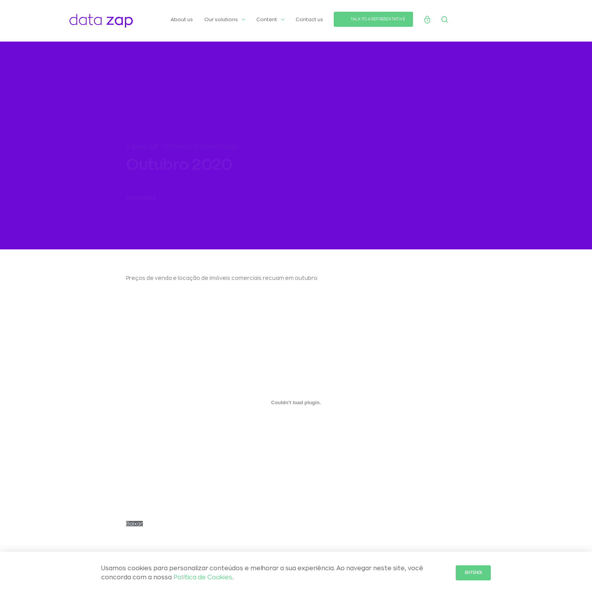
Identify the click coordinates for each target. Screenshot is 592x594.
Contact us (309, 19)
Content (270, 19)
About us (182, 19)
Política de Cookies (202, 577)
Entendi (473, 573)
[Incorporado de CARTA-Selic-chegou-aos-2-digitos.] (296, 406)
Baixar (134, 527)
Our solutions (224, 19)
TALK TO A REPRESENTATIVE (377, 19)
